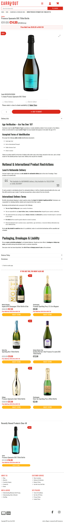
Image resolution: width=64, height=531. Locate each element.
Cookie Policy (36, 499)
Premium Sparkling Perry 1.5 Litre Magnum (46, 306)
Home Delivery (9, 102)
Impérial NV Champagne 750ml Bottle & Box (15, 306)
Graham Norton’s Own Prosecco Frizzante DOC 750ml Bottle (47, 353)
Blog (3, 478)
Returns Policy (36, 482)
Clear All (24, 423)
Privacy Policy (36, 497)
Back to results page (8, 265)
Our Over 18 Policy (37, 495)
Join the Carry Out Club (38, 484)
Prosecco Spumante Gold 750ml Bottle (13, 399)
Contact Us (5, 484)
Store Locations (36, 478)
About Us (4, 480)
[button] (59, 35)
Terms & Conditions (37, 493)
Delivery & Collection (38, 480)
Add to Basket (36, 112)
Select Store (33, 105)
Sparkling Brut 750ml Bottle (10, 352)
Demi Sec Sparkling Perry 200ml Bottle (45, 399)
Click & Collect (32, 102)
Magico (47, 521)
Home (4, 486)
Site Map (4, 497)
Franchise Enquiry (6, 482)
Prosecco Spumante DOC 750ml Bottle (13, 457)
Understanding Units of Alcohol (9, 495)
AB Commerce (59, 521)
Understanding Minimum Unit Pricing (11, 493)
